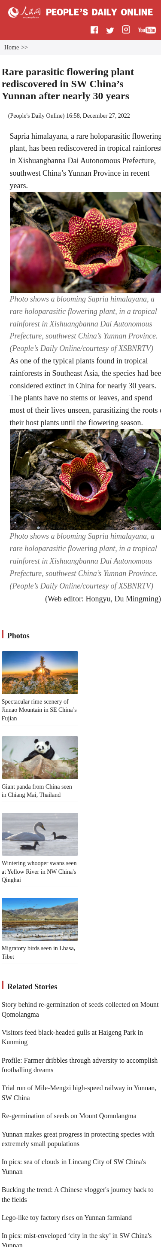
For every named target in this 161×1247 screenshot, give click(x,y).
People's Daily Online (36, 116)
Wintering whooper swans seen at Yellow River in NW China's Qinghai (39, 871)
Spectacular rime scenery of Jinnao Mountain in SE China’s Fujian (39, 710)
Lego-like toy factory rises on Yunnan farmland (67, 1217)
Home (11, 47)
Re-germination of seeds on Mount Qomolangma (69, 1115)
